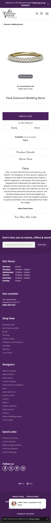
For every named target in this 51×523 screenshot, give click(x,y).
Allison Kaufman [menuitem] (9, 371)
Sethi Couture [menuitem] (8, 409)
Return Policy (18, 496)
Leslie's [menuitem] (5, 399)
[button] (37, 13)
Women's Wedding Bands (13, 24)
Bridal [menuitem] (4, 331)
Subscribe (42, 244)
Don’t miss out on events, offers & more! (25, 237)
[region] (25, 56)
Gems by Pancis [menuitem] (9, 392)
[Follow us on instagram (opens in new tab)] (22, 468)
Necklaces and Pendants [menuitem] (12, 342)
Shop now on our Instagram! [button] (33, 3)
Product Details (25, 152)
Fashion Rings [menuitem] (8, 338)
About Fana (25, 159)
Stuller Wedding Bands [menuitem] (12, 416)
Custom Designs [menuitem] (9, 381)
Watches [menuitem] (6, 349)
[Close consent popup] (47, 519)
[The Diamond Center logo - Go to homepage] (10, 14)
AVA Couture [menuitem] (7, 378)
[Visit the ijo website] (21, 484)
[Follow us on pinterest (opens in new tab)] (16, 468)
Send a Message (9, 452)
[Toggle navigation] (47, 13)
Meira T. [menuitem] (5, 402)
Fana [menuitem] (4, 388)
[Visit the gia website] (30, 484)
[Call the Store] (8, 305)
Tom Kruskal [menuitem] (7, 420)
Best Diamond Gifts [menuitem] (10, 328)
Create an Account (10, 438)
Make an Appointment (11, 445)
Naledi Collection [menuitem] (9, 406)
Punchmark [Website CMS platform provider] (30, 514)
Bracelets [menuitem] (6, 345)
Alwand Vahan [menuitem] (8, 374)
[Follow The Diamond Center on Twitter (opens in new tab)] (10, 468)
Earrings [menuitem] (5, 335)
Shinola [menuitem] (5, 413)
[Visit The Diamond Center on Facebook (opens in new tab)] (4, 468)
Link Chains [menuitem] (7, 352)
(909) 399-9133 (25, 89)
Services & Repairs (10, 448)
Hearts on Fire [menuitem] (8, 395)
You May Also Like (25, 217)
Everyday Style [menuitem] (8, 324)
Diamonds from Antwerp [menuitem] (12, 385)
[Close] (48, 4)
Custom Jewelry (8, 441)
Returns (37, 128)
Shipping (14, 128)
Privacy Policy (32, 496)
